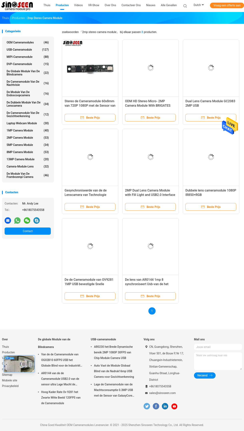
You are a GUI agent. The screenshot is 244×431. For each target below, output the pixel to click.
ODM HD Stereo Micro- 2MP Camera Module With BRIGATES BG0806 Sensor (147, 105)
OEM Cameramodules (28, 42)
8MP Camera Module (28, 152)
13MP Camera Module (28, 159)
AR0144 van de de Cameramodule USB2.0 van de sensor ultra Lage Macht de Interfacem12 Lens (60, 379)
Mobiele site (9, 380)
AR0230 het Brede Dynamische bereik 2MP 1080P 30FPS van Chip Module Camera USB (113, 352)
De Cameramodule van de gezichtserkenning (28, 114)
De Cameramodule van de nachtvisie (28, 83)
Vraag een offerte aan (227, 5)
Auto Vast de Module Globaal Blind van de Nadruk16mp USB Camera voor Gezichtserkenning (114, 371)
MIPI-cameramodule (28, 57)
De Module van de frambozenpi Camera (28, 175)
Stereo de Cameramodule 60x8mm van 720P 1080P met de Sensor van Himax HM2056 (90, 105)
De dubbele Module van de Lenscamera (28, 104)
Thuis (5, 346)
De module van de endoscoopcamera (28, 93)
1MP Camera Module (28, 130)
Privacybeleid (10, 386)
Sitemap (7, 374)
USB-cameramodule (28, 50)
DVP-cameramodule (28, 64)
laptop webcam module (28, 123)
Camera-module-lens (28, 166)
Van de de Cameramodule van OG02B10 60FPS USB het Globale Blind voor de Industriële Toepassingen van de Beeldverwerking (61, 360)
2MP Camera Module (28, 138)
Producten (8, 352)
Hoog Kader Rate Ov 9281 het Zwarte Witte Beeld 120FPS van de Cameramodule (61, 397)
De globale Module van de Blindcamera (28, 73)
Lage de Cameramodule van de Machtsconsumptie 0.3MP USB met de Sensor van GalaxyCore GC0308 (113, 390)
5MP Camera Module (28, 145)
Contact (28, 231)
